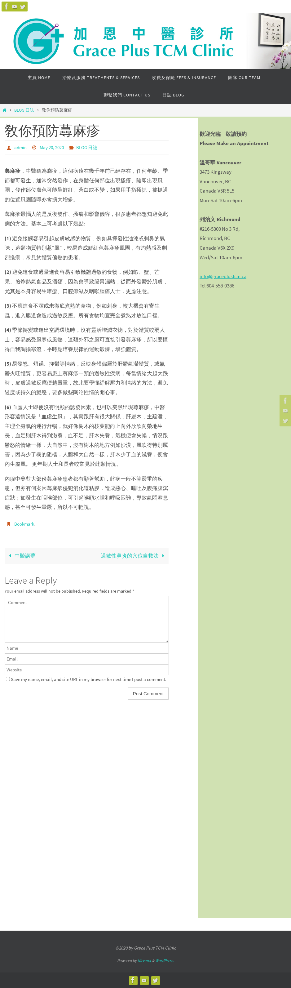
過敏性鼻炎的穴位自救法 (134, 555)
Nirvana (144, 960)
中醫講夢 (21, 555)
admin (21, 147)
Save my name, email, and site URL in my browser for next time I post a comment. (88, 679)
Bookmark (25, 523)
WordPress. (164, 960)
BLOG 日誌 (24, 110)
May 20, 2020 (54, 147)
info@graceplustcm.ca (224, 276)
